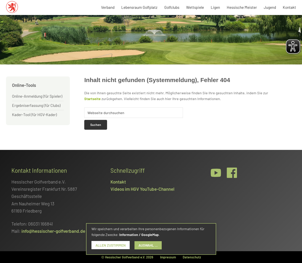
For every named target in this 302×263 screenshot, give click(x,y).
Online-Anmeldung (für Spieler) (37, 96)
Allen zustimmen (110, 245)
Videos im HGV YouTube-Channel (142, 189)
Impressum (168, 257)
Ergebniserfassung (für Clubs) (36, 105)
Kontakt (118, 181)
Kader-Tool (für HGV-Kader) (34, 114)
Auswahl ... (148, 245)
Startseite (92, 98)
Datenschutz (192, 257)
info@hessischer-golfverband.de (53, 231)
